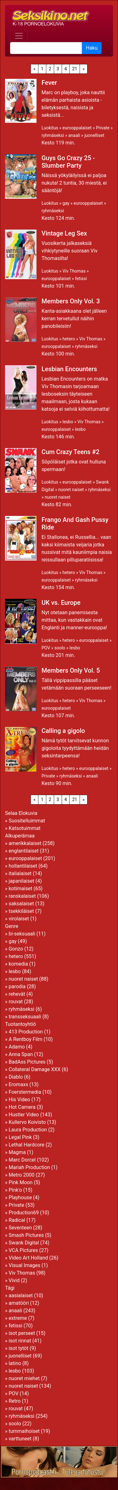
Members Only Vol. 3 (71, 301)
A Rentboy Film (25, 1039)
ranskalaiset (22, 896)
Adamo (16, 1047)
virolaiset (18, 919)
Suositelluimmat (26, 821)
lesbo (67, 421)
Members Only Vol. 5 (71, 670)
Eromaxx (18, 1084)
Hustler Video (23, 1115)
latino (14, 1363)
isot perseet (21, 1333)
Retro (14, 1401)
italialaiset (19, 873)
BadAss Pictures (26, 1062)
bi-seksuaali (21, 934)
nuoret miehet (24, 1378)
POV (46, 647)
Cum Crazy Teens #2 (70, 452)
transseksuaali (24, 1017)
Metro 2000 (21, 1175)
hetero (68, 338)
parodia (16, 986)
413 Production (25, 1032)
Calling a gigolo (63, 730)
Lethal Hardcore (26, 1145)
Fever (49, 82)
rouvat (15, 1002)
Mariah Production (29, 1167)
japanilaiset (21, 881)
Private (103, 127)
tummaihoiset (24, 1431)
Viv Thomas (73, 271)
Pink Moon (20, 1182)
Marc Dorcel (22, 1160)
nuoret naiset (71, 489)
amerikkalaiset (24, 843)
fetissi (81, 278)
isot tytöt (18, 1348)
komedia (18, 964)
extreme (17, 1318)
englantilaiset (23, 851)
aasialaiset (20, 1295)
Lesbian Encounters (69, 369)
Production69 (23, 1213)
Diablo (15, 1077)
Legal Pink (20, 1137)
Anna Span (20, 1054)
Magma (16, 1152)
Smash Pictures (26, 1235)
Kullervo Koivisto (27, 1122)
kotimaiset (20, 888)
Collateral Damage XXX (34, 1069)
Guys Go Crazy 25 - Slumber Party (68, 161)
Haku (92, 48)
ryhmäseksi (53, 135)
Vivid (14, 1280)
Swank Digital (23, 1243)
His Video (19, 1100)
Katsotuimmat (24, 828)
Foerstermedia (24, 1092)
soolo (59, 647)
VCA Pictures (23, 1250)
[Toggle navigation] (19, 36)
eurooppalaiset (77, 127)
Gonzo (15, 949)
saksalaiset (21, 904)
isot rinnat (19, 1341)
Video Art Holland (28, 1258)
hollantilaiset (22, 866)
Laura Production (27, 1130)
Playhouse (20, 1197)
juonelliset (94, 135)
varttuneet (19, 1439)
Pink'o (15, 1190)
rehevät (16, 994)
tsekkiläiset (21, 911)
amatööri (18, 1303)
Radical (16, 1220)
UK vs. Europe (61, 602)
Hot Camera (21, 1107)
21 (74, 68)
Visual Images (24, 1265)
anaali (74, 135)
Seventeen (20, 1228)
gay (65, 203)
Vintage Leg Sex (64, 233)
